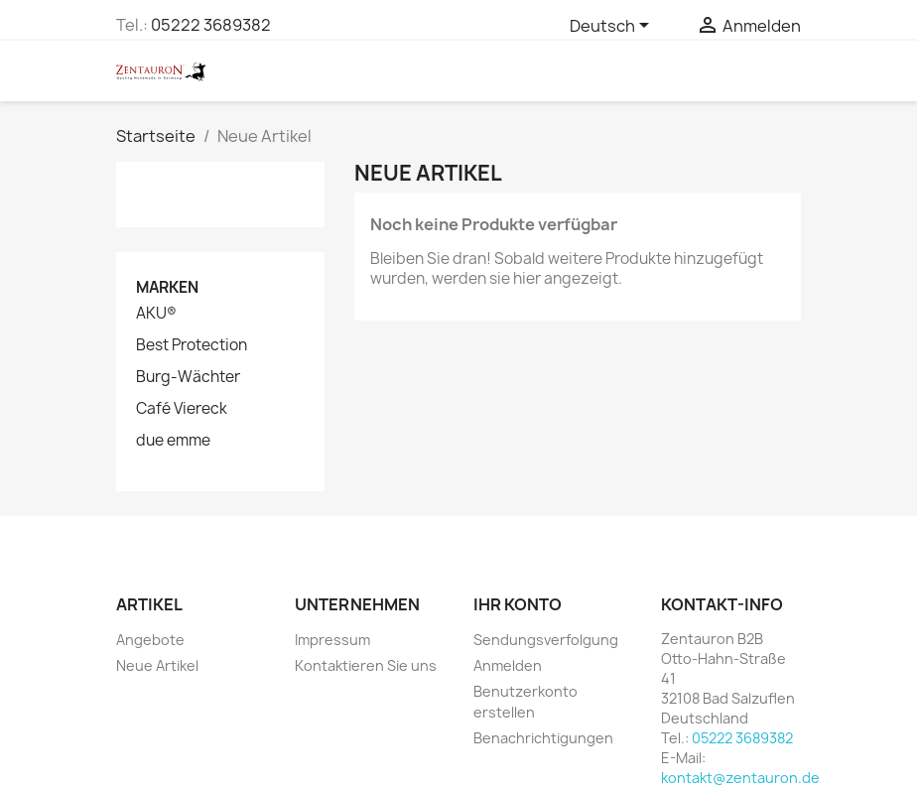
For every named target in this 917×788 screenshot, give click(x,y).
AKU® (156, 314)
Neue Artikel (157, 665)
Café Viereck (181, 409)
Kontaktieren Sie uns (366, 665)
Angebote (150, 639)
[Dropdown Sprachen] (613, 27)
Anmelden (507, 665)
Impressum (332, 639)
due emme (173, 441)
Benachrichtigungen (543, 737)
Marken (167, 287)
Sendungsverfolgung (545, 639)
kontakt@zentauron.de (740, 777)
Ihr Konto (517, 604)
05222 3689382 (211, 25)
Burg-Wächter (188, 377)
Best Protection (191, 345)
